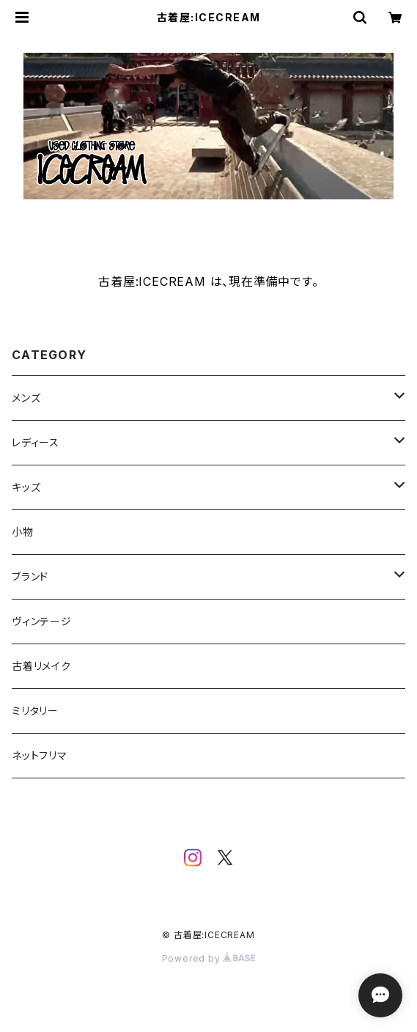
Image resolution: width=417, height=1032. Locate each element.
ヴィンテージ (42, 621)
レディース (35, 442)
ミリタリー (35, 710)
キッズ (26, 487)
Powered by (209, 958)
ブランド (30, 576)
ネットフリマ (39, 755)
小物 (23, 532)
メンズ (26, 397)
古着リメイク (41, 666)
